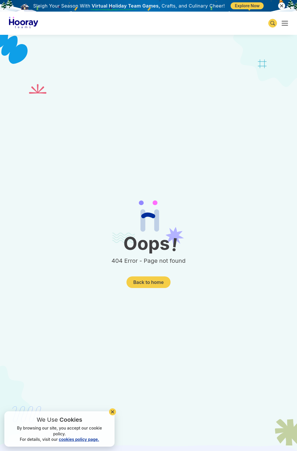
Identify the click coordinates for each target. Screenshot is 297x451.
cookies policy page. (79, 439)
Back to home (148, 282)
